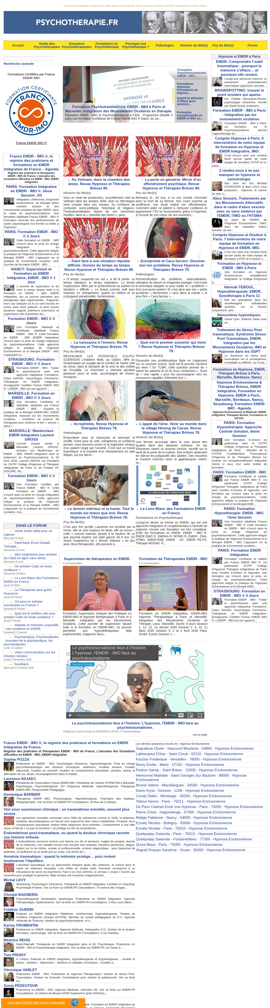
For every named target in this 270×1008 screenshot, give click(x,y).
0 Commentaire (72, 556)
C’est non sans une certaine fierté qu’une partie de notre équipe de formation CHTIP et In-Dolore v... (239, 249)
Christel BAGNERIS (18, 881)
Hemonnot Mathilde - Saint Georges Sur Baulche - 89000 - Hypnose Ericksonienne (191, 767)
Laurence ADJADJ (17, 772)
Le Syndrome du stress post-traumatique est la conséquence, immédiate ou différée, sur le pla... (239, 351)
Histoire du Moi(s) (194, 45)
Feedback (21, 669)
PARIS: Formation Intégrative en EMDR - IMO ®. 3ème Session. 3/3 (31, 184)
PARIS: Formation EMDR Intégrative (239, 542)
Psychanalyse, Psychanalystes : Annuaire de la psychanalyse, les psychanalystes (30, 646)
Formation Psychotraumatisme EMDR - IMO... (191, 73)
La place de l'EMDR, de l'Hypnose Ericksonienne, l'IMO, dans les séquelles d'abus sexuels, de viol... (239, 219)
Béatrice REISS (14, 926)
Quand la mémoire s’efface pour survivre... (190, 101)
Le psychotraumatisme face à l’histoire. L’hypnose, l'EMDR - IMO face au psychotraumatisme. (135, 720)
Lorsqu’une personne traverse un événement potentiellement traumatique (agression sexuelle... (239, 82)
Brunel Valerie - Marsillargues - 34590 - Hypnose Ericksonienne (178, 771)
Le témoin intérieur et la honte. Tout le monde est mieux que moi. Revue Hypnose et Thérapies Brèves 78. (99, 507)
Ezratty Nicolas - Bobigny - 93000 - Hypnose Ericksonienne (175, 803)
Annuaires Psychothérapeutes (77, 45)
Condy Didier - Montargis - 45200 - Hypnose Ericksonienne (175, 781)
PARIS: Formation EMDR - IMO (239, 457)
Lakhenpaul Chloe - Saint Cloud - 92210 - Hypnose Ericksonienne (180, 749)
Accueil (18, 45)
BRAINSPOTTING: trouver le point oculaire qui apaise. (239, 94)
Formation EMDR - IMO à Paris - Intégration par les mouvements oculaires (239, 118)
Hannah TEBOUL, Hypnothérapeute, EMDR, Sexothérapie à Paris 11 (239, 285)
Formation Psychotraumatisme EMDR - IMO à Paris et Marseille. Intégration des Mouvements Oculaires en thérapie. (118, 109)
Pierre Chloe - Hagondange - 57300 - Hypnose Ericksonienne (177, 794)
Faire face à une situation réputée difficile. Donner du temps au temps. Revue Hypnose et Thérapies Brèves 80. (99, 263)
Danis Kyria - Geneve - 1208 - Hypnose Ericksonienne (172, 776)
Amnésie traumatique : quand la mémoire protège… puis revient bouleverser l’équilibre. (67, 848)
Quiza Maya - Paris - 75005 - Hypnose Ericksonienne (171, 821)
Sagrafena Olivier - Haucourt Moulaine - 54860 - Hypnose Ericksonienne (184, 744)
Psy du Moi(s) (223, 45)
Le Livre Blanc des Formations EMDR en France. (173, 505)
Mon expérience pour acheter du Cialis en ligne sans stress (31, 565)
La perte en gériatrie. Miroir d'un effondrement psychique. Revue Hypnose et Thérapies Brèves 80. (171, 183)
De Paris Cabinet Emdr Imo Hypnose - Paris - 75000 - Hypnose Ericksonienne (188, 790)
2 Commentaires (129, 727)
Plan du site (121, 1000)
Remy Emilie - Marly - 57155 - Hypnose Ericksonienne (172, 758)
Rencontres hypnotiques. (239, 308)
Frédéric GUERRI (16, 896)
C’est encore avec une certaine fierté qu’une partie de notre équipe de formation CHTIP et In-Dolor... (239, 162)
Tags (154, 1000)
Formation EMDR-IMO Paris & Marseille (43, 1002)
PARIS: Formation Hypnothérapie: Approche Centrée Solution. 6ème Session (239, 417)
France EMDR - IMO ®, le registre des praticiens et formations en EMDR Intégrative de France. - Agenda (31, 155)
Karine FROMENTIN (18, 911)
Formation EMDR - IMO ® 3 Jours (31, 324)
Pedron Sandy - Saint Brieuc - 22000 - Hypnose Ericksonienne (178, 762)
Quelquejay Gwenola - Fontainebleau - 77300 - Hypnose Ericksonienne (183, 817)
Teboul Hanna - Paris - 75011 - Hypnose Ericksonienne (173, 785)
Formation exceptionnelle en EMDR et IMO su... (190, 115)
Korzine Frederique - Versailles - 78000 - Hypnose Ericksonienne (179, 753)
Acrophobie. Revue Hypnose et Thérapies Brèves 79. (101, 421)
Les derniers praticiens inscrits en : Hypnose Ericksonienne (175, 740)
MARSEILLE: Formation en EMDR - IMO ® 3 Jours (31, 406)
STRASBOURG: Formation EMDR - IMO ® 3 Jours (31, 368)
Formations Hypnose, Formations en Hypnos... (187, 88)
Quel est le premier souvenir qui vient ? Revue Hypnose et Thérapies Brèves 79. (172, 341)
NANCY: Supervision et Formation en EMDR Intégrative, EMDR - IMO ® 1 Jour (31, 275)
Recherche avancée (18, 63)
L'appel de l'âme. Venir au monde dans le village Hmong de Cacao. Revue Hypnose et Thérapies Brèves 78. (172, 423)
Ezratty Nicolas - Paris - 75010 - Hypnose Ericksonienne (173, 808)
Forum (253, 45)
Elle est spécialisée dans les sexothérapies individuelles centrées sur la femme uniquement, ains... (239, 298)
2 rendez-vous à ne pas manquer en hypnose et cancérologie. (239, 173)
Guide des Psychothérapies (47, 45)
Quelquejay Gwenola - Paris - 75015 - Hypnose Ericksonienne (177, 812)
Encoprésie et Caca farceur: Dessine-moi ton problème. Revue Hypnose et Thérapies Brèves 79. (171, 263)
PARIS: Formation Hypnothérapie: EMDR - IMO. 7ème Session (239, 500)
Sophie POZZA (14, 754)
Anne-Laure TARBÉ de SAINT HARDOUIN (33, 982)
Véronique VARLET (17, 954)
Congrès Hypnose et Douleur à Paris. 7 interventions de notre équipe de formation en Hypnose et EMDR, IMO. (239, 234)
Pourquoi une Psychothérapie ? (135, 45)
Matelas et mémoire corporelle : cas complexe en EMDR (30, 633)
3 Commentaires (148, 556)
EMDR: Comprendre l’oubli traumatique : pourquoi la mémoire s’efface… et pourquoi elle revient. (239, 67)
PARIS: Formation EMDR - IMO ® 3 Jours (31, 230)
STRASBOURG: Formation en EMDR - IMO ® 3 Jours (239, 586)
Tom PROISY (13, 940)
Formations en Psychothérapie (107, 45)
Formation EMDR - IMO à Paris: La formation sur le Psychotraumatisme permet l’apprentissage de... (239, 131)
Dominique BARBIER (19, 787)
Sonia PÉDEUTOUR (18, 969)
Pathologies (165, 45)
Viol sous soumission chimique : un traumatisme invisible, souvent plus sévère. (61, 801)
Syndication (142, 1000)
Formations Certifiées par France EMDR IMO (31, 73)
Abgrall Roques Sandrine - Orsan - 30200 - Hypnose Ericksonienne (181, 826)
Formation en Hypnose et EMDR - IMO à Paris (239, 261)
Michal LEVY (13, 866)
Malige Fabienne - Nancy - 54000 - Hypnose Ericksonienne (175, 799)
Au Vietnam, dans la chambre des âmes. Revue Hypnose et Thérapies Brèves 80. (100, 181)
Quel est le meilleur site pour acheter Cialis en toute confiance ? (28, 622)
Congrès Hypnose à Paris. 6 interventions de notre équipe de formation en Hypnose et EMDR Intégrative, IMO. (239, 147)
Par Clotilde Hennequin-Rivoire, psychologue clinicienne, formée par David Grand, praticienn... (239, 105)
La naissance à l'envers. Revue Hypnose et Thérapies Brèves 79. (101, 341)
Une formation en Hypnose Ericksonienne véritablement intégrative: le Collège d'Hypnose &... (239, 272)
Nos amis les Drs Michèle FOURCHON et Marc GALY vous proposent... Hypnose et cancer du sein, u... (239, 184)
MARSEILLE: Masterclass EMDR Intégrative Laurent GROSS (31, 445)
